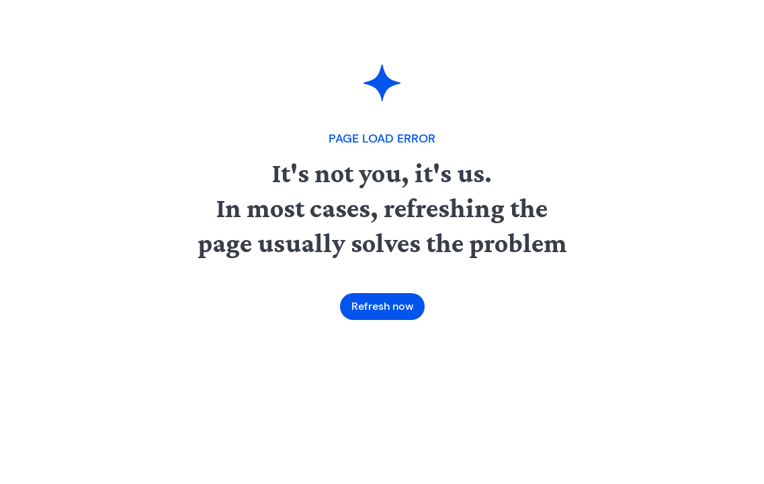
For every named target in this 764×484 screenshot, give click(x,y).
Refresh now (382, 306)
